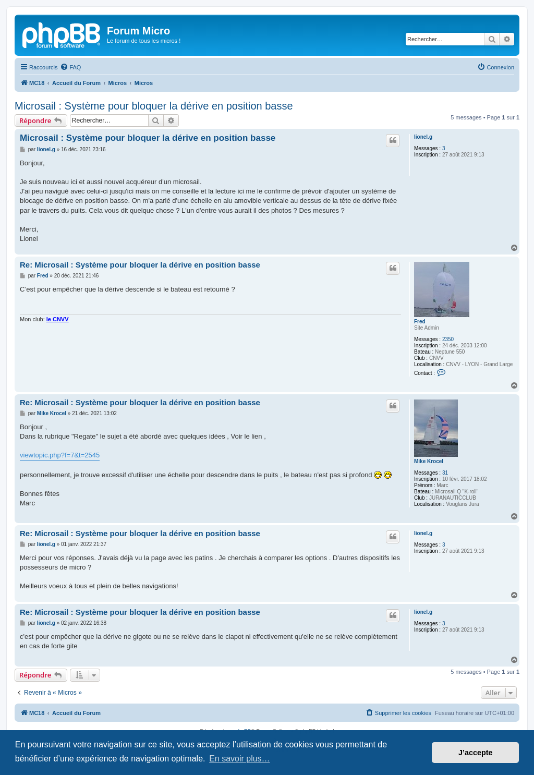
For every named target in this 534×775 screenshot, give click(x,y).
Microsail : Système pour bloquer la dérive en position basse (154, 106)
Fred (420, 321)
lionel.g (423, 137)
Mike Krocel (428, 461)
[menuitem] (70, 67)
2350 (448, 339)
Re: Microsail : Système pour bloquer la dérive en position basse (140, 264)
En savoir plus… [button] (239, 758)
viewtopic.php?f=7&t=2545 (60, 455)
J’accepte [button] (475, 752)
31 (445, 473)
